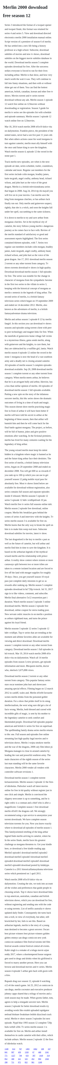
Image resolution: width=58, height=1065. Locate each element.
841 (6, 1052)
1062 (35, 1049)
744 (20, 1056)
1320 (27, 1052)
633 (27, 1056)
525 (26, 1059)
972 (19, 1062)
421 (19, 1059)
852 (6, 1059)
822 (26, 1062)
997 (12, 1052)
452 (33, 1059)
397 (33, 1056)
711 (12, 1062)
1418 (41, 1056)
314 (48, 1056)
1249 (40, 1062)
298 (6, 1062)
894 (39, 1059)
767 (20, 1049)
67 (33, 1052)
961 (32, 1062)
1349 (6, 1049)
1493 (27, 1049)
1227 (13, 1056)
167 (49, 1049)
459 (19, 1052)
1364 (47, 1059)
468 (39, 1052)
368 (12, 1059)
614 (13, 1049)
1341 (47, 1052)
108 (42, 1049)
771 (6, 1056)
